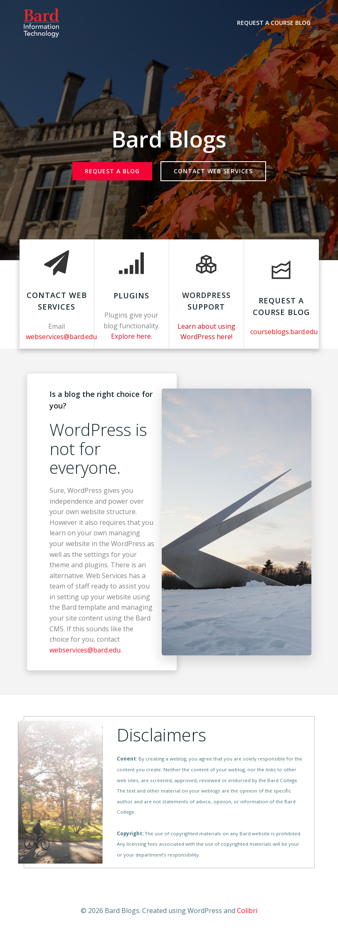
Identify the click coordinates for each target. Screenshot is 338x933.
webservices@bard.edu (85, 650)
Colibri (247, 910)
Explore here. (131, 336)
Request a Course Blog (274, 23)
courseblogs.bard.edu (284, 331)
